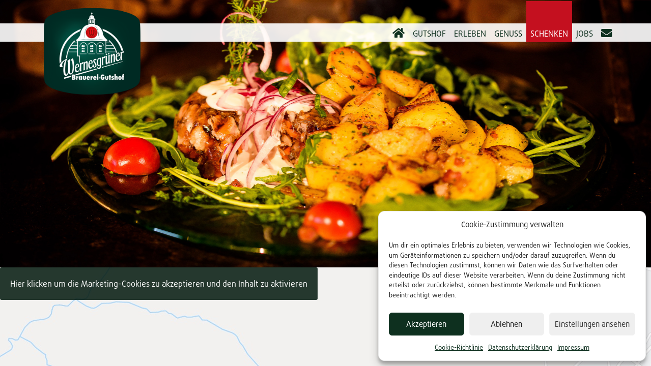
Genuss (508, 33)
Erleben (470, 33)
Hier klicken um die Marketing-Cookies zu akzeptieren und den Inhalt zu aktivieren (158, 284)
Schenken (549, 33)
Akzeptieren (426, 324)
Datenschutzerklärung (520, 347)
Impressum (573, 347)
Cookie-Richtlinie (459, 347)
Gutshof (429, 33)
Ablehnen (506, 324)
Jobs (584, 33)
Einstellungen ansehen (592, 324)
